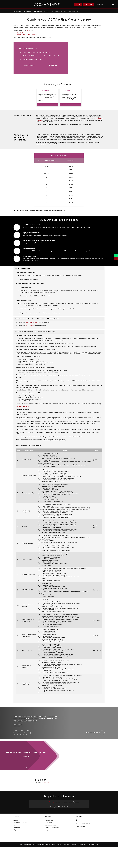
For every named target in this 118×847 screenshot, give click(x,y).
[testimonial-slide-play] (59, 723)
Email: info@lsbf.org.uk (82, 826)
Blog (15, 830)
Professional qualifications (52, 827)
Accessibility (74, 844)
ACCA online (97, 118)
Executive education (50, 825)
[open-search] (107, 4)
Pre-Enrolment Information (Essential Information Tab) (35, 332)
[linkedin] (82, 820)
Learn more (42, 104)
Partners (16, 825)
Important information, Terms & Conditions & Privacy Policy (37, 319)
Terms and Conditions (31, 322)
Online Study (66, 844)
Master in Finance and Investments (27, 34)
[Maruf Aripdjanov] (28, 732)
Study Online (48, 830)
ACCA (29, 30)
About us (16, 820)
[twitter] (77, 820)
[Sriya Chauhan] (16, 732)
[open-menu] (113, 4)
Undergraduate (49, 820)
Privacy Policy (30, 325)
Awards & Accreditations (20, 822)
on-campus (39, 120)
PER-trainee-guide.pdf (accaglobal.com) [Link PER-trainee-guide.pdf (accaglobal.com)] (54, 439)
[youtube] (84, 820)
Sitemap (59, 844)
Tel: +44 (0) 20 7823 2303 (83, 824)
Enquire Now (88, 4)
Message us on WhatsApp (46, 802)
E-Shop (78, 4)
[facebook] (80, 820)
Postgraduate (48, 822)
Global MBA (20, 33)
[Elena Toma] (22, 732)
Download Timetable (29, 65)
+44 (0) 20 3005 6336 (59, 807)
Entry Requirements (22, 268)
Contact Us (100, 4)
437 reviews (45, 783)
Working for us (17, 827)
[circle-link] (95, 732)
